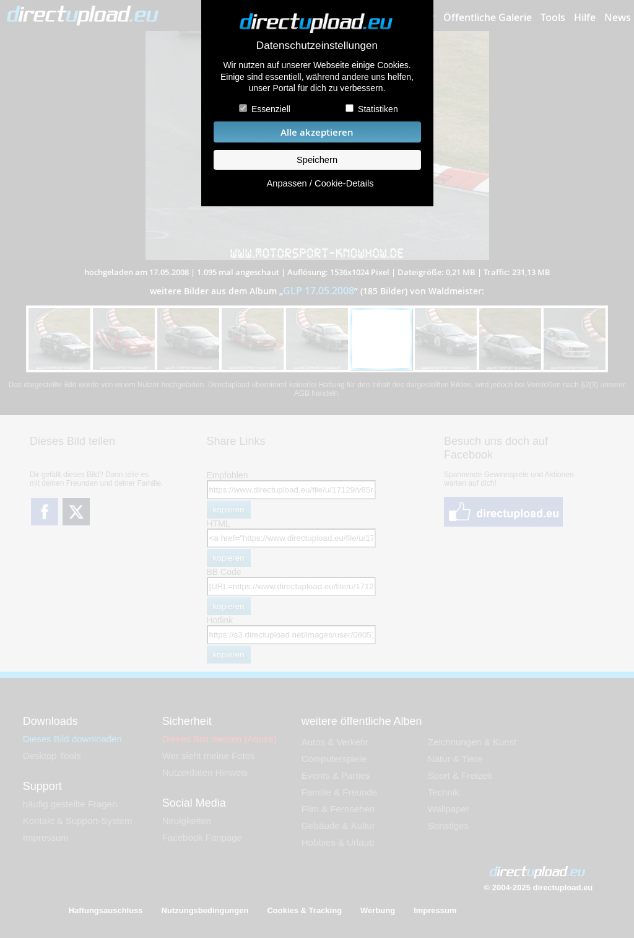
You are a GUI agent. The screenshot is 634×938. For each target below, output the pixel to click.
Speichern (317, 160)
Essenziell (270, 109)
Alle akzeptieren (317, 132)
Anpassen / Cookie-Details (319, 183)
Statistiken (378, 109)
